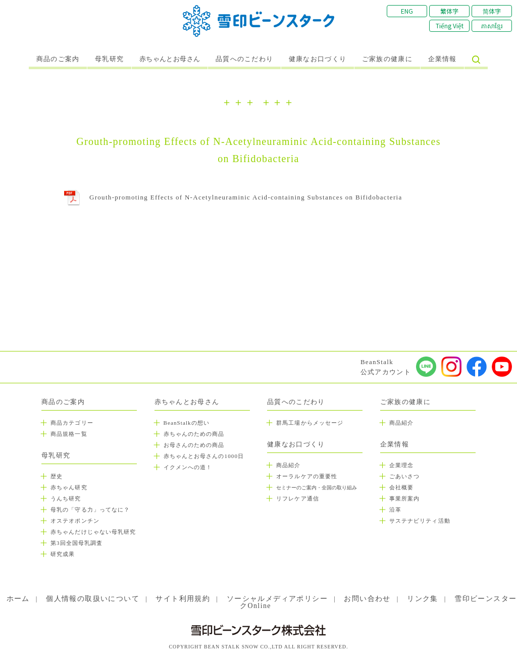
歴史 (56, 476)
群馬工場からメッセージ (309, 423)
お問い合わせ (367, 598)
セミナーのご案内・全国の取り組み (316, 487)
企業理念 (401, 465)
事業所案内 (404, 498)
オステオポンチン (74, 521)
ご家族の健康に (387, 59)
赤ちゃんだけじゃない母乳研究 (93, 532)
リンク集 (422, 598)
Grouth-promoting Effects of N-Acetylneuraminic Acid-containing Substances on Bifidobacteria (245, 197)
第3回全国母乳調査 (76, 543)
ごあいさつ (404, 476)
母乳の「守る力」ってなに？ (90, 510)
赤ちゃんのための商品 (194, 434)
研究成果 (62, 554)
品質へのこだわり (244, 59)
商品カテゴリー (71, 423)
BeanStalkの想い (187, 423)
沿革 (395, 510)
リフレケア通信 (297, 498)
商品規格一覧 (68, 434)
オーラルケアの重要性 (306, 476)
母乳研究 (109, 59)
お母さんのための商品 (194, 445)
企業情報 (442, 59)
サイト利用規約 (183, 598)
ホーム (18, 598)
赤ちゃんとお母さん (169, 59)
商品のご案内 (58, 59)
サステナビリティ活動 (419, 521)
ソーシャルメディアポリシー (277, 598)
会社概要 (401, 487)
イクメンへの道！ (188, 467)
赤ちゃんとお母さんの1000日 (204, 456)
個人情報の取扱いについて (92, 598)
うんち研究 (65, 498)
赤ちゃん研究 (68, 487)
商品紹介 (288, 465)
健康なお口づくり (317, 59)
